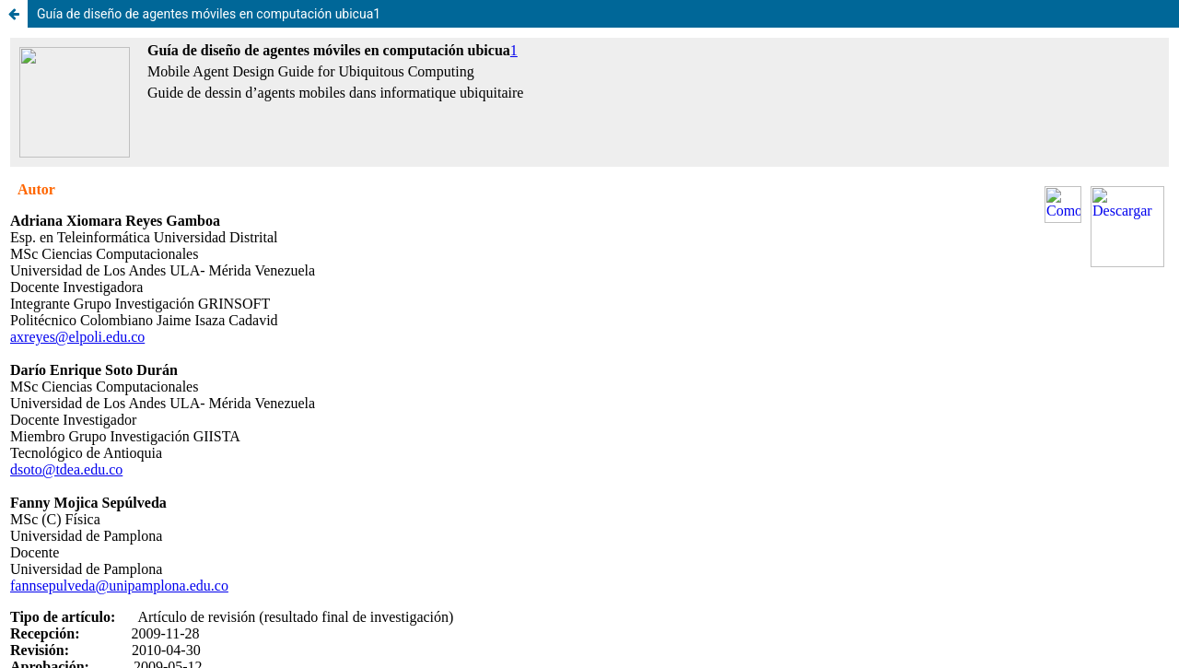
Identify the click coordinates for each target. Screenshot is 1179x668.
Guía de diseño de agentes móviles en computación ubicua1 (208, 13)
